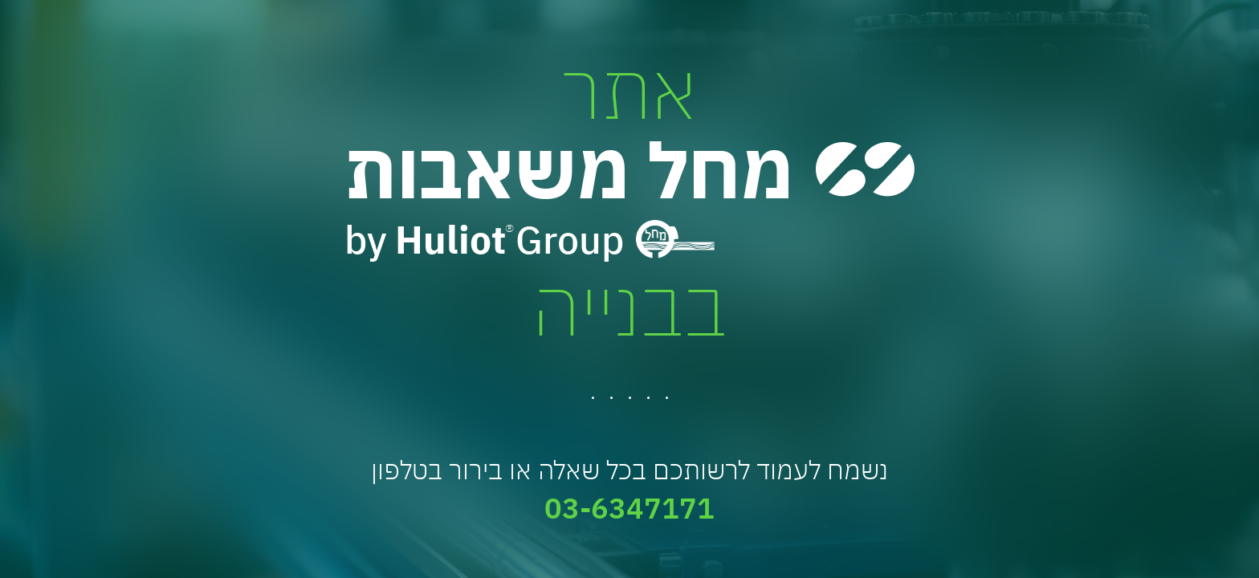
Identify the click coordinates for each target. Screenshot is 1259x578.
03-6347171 (629, 508)
